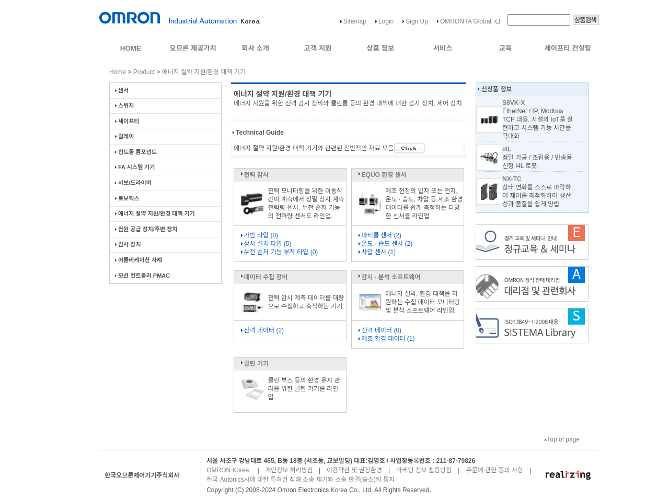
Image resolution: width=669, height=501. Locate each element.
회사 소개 (255, 48)
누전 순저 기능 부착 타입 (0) (278, 252)
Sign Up (417, 21)
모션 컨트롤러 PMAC (142, 275)
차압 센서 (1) (376, 252)
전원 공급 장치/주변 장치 (146, 229)
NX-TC (512, 179)
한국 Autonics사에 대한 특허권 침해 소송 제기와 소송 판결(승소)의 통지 (300, 479)
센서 (122, 90)
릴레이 (124, 136)
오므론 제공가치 (192, 48)
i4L (506, 149)
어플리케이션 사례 (138, 260)
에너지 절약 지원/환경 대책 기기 (204, 72)
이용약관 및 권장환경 (354, 470)
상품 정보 (380, 48)
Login (386, 21)
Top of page (562, 439)
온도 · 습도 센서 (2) (385, 243)
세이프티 (127, 121)
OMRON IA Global (465, 21)
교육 (505, 48)
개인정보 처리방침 (289, 470)
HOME (130, 48)
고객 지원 (318, 48)
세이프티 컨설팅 (567, 48)
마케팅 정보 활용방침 (424, 470)
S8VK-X (513, 102)
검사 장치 (128, 244)
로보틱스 (127, 198)
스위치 (124, 105)
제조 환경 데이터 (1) (386, 338)
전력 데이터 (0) (379, 330)
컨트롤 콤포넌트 (136, 152)
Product (144, 72)
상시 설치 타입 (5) (265, 243)
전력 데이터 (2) (261, 330)
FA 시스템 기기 (135, 167)
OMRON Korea (227, 470)
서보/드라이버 (133, 183)
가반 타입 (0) (259, 235)
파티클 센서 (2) (379, 235)
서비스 (443, 48)
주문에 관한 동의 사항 (494, 470)
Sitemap (354, 21)
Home (117, 72)
